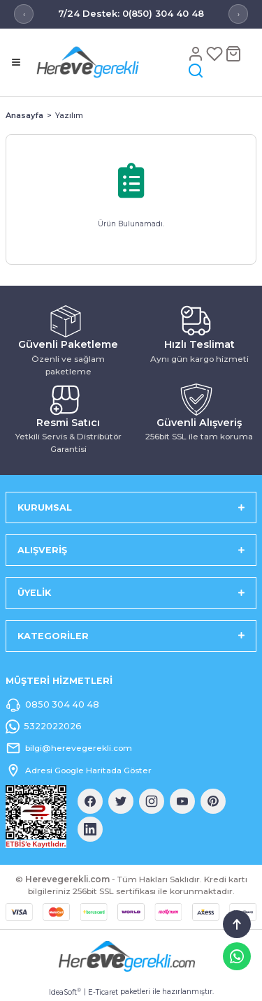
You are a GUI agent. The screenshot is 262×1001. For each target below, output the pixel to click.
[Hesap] (196, 53)
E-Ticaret (103, 992)
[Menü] (16, 62)
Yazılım (69, 115)
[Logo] (109, 61)
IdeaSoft (65, 992)
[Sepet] (233, 53)
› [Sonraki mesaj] (239, 14)
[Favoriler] (215, 53)
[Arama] (195, 70)
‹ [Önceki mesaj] (24, 14)
